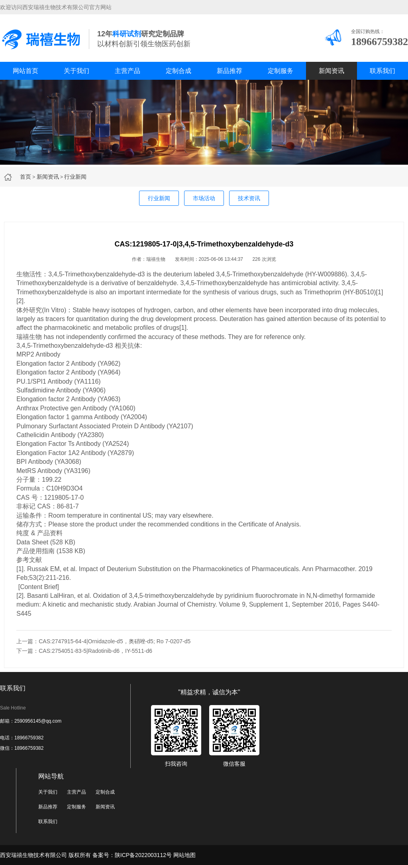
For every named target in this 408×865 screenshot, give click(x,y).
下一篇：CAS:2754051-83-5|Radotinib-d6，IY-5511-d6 (84, 651)
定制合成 (178, 70)
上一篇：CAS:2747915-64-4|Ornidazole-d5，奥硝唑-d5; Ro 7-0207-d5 (103, 641)
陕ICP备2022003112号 (143, 855)
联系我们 (382, 70)
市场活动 (204, 198)
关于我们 (76, 70)
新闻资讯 (331, 70)
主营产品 (127, 70)
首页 (25, 176)
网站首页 (25, 70)
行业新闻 (75, 176)
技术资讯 (249, 198)
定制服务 (280, 70)
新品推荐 (229, 70)
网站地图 (184, 855)
